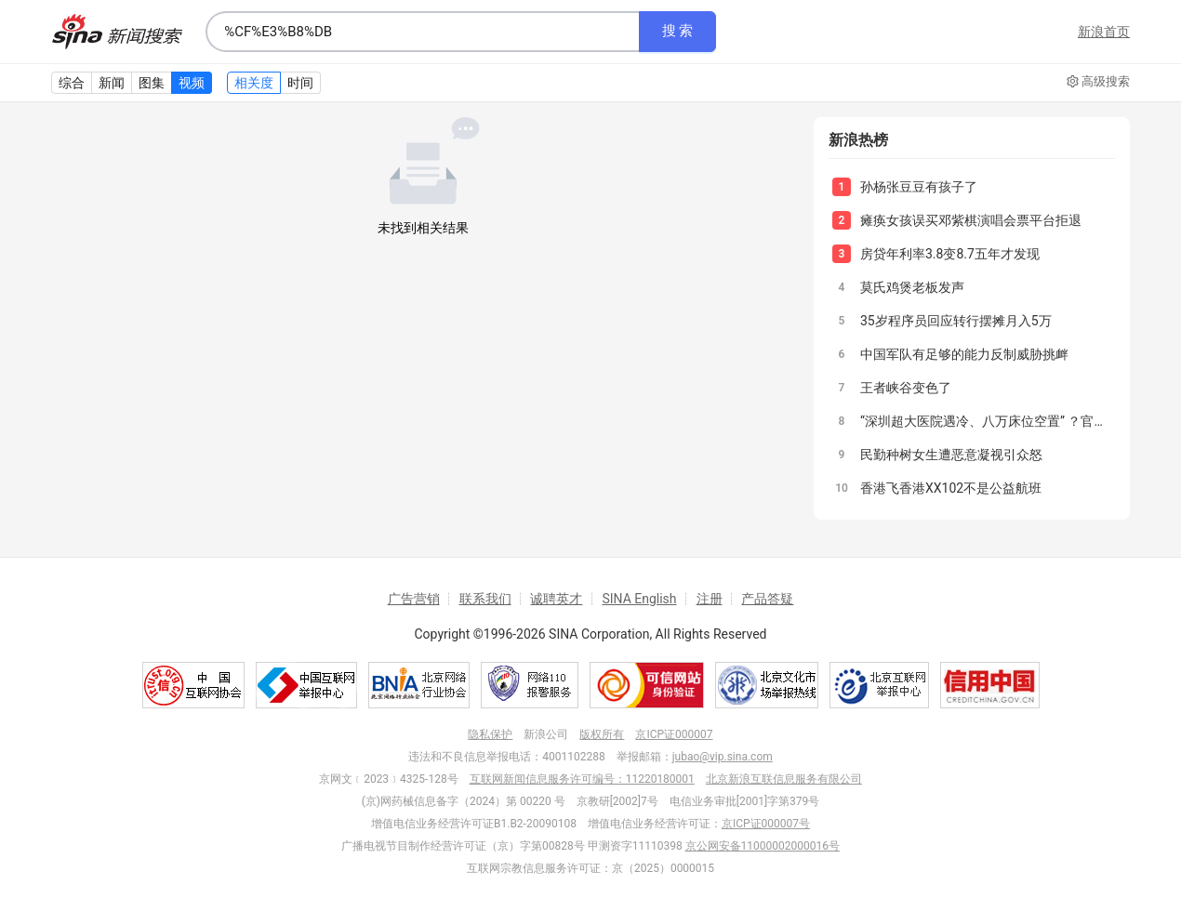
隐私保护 (490, 734)
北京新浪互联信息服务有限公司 (784, 779)
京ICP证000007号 (766, 823)
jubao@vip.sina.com (722, 756)
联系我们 (485, 598)
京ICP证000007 (673, 734)
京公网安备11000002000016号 (762, 845)
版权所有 (601, 734)
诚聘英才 (556, 598)
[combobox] (422, 31)
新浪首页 (1104, 31)
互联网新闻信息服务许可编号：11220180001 (582, 779)
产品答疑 (767, 598)
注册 (710, 598)
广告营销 (414, 598)
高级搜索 (1098, 81)
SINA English (639, 598)
